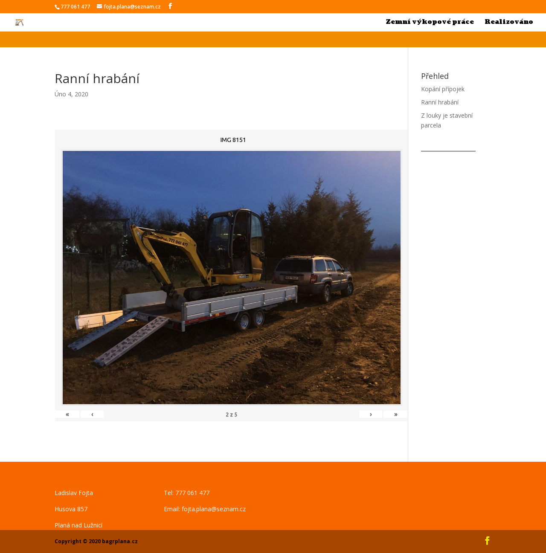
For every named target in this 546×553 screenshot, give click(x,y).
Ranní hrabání (440, 102)
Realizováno (509, 22)
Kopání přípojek (443, 89)
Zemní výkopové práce (430, 22)
